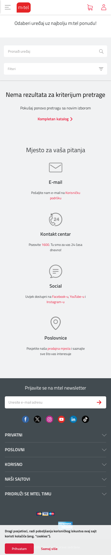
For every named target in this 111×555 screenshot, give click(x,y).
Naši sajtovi (55, 479)
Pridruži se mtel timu (55, 494)
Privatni (55, 435)
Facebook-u (60, 296)
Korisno (55, 464)
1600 (45, 244)
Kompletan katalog (55, 119)
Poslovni (55, 449)
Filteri (56, 68)
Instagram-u (55, 301)
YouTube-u (77, 296)
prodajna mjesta (59, 348)
